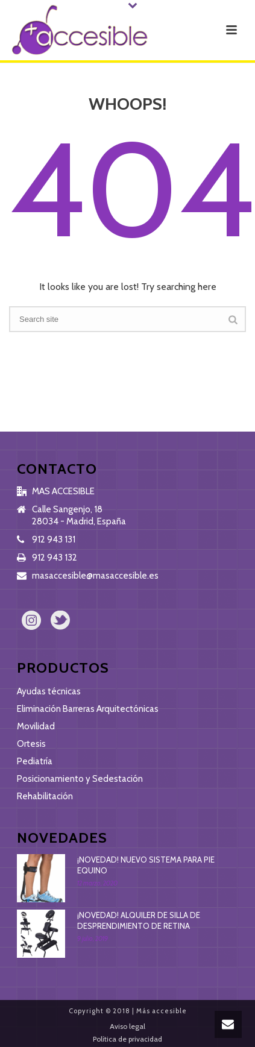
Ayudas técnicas (49, 691)
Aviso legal (127, 1026)
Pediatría (34, 761)
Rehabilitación (45, 796)
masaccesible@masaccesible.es (95, 575)
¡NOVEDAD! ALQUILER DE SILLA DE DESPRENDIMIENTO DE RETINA (138, 920)
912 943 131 (53, 539)
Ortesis (31, 743)
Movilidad (36, 726)
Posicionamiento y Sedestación (80, 778)
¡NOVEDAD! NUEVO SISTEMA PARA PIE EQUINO (146, 865)
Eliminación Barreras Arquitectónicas (88, 708)
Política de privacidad (127, 1038)
